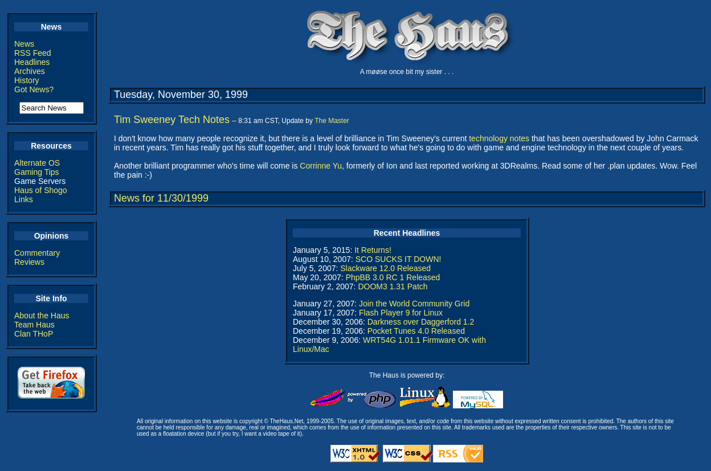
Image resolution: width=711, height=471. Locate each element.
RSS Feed (32, 53)
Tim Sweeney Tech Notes (172, 119)
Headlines (32, 62)
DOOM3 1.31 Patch (392, 286)
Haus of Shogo (40, 190)
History (26, 80)
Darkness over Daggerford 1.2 (421, 321)
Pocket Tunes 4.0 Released (416, 330)
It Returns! (372, 250)
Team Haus (34, 324)
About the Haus (42, 315)
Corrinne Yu (321, 165)
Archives (29, 71)
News (24, 43)
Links (23, 199)
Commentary (37, 252)
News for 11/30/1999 (161, 198)
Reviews (29, 262)
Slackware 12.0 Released (385, 268)
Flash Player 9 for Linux (401, 312)
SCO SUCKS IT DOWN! (399, 259)
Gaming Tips (36, 172)
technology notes (499, 138)
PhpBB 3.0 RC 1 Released (393, 277)
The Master (331, 121)
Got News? (34, 89)
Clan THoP (33, 333)
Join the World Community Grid (414, 303)
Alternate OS (37, 162)
